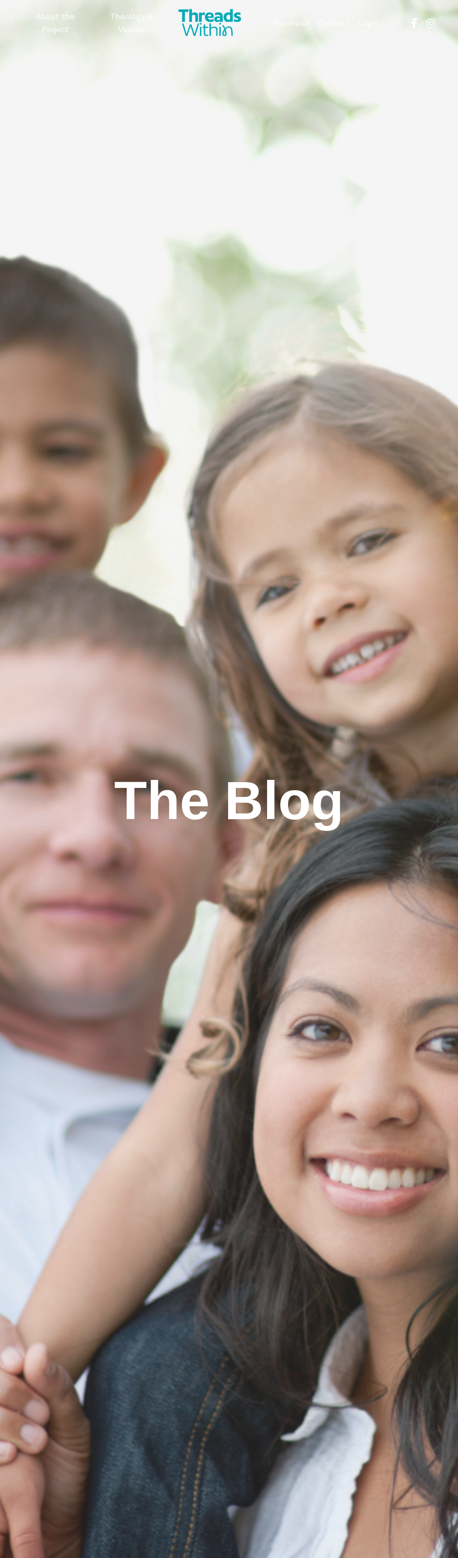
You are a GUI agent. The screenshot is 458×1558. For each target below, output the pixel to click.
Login (368, 23)
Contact (333, 23)
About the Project (55, 23)
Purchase (291, 23)
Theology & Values (131, 23)
